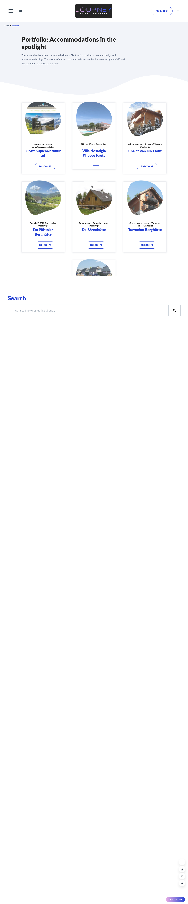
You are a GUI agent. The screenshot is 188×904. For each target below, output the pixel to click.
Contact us (175, 899)
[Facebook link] (182, 862)
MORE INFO (162, 10)
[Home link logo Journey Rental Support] (93, 11)
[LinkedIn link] (182, 876)
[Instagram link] (182, 869)
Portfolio (15, 25)
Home (6, 25)
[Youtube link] (182, 883)
